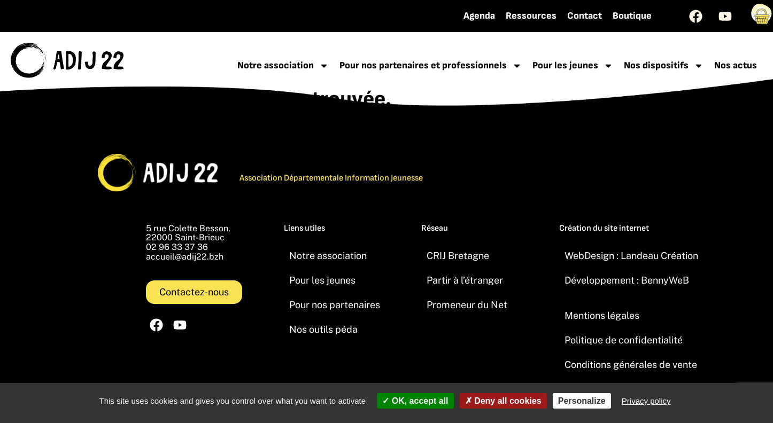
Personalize (582, 400)
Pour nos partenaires (334, 304)
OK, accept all (415, 400)
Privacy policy (646, 400)
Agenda (479, 15)
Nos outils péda (323, 329)
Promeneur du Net (467, 304)
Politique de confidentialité (624, 340)
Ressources (531, 15)
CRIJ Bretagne (458, 255)
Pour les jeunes (572, 66)
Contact (584, 15)
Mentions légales (602, 315)
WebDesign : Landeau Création (631, 255)
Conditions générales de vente (631, 364)
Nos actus (735, 65)
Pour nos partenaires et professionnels (430, 66)
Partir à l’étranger (465, 280)
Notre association (283, 66)
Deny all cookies (503, 400)
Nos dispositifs (664, 66)
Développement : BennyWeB (627, 280)
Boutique (632, 15)
